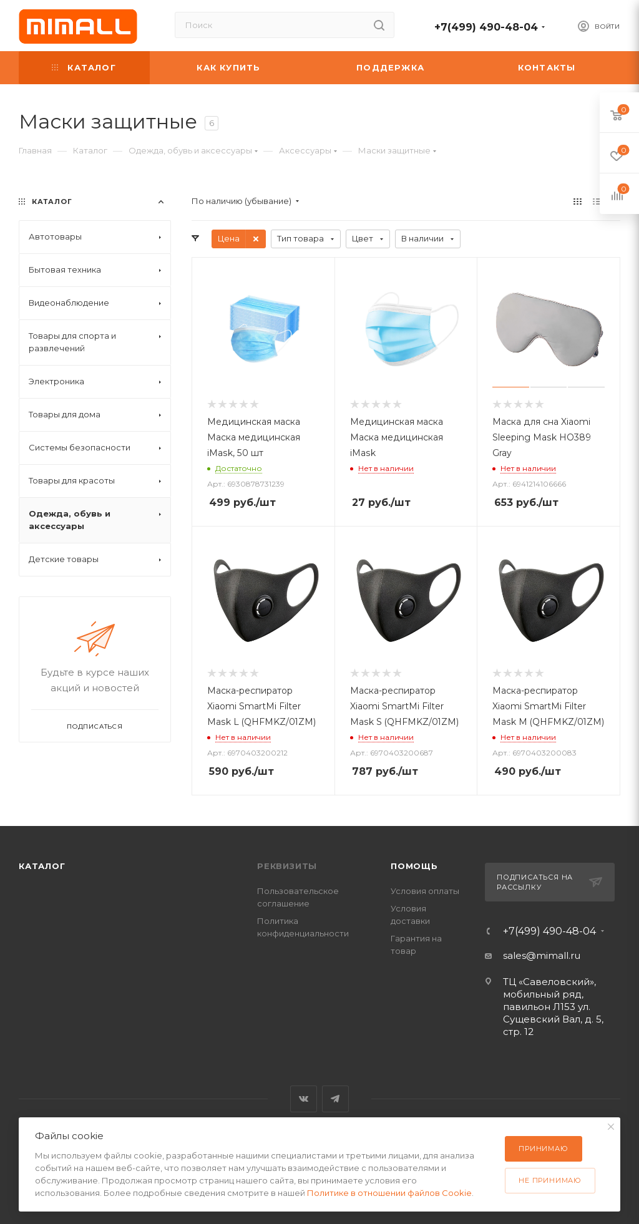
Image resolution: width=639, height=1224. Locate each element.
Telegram (335, 1099)
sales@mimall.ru (541, 955)
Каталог (42, 866)
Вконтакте (303, 1099)
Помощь (414, 866)
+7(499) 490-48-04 (486, 27)
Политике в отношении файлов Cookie (389, 1193)
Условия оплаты (425, 891)
